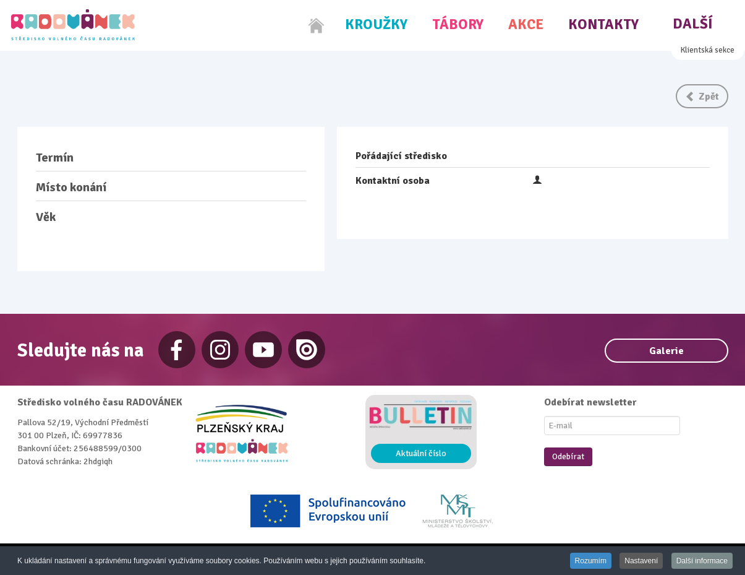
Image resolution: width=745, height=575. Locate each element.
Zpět (702, 96)
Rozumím (591, 560)
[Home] (316, 25)
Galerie (666, 351)
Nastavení (641, 560)
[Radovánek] (73, 24)
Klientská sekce (707, 50)
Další (693, 24)
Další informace (702, 560)
